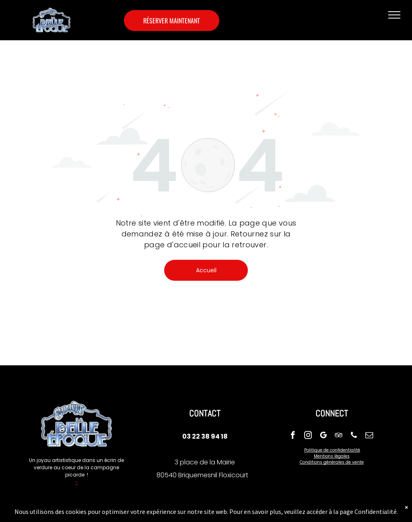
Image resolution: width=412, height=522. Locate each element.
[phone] (354, 436)
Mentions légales (332, 456)
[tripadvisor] (338, 436)
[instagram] (308, 436)
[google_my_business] (323, 436)
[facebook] (293, 436)
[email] (369, 436)
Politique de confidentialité (332, 450)
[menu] (394, 14)
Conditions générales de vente (332, 462)
